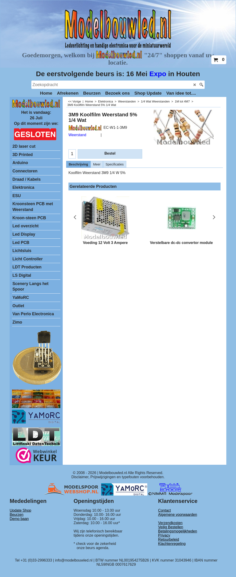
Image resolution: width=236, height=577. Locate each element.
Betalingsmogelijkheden (177, 531)
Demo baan (19, 519)
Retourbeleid (168, 539)
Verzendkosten (170, 523)
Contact (164, 510)
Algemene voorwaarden (177, 515)
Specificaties (115, 164)
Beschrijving (78, 164)
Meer (96, 164)
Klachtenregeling (172, 544)
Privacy (164, 535)
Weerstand (77, 135)
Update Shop (20, 510)
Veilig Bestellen (170, 527)
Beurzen (17, 515)
